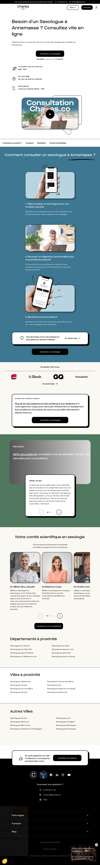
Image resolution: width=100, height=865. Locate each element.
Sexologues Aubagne (65, 721)
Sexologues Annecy (19, 692)
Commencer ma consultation (48, 626)
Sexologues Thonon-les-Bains (60, 681)
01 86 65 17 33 (49, 790)
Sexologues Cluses (18, 685)
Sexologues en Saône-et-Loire (23, 656)
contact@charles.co (52, 794)
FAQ (45, 799)
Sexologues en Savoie (20, 645)
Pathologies (18, 815)
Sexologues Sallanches (20, 681)
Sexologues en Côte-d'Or (21, 649)
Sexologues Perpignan (66, 729)
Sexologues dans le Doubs (63, 656)
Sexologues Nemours (19, 721)
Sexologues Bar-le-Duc (20, 725)
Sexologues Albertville (57, 692)
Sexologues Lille (63, 718)
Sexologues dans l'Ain (61, 653)
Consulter (87, 7)
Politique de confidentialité (50, 842)
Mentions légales (50, 849)
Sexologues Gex (54, 685)
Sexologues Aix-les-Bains (21, 688)
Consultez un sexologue (50, 53)
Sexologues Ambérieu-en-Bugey (61, 688)
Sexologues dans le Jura (62, 649)
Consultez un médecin (67, 758)
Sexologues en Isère (60, 645)
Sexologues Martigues (66, 725)
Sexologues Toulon (18, 718)
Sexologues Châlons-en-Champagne (26, 729)
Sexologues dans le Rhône (21, 653)
